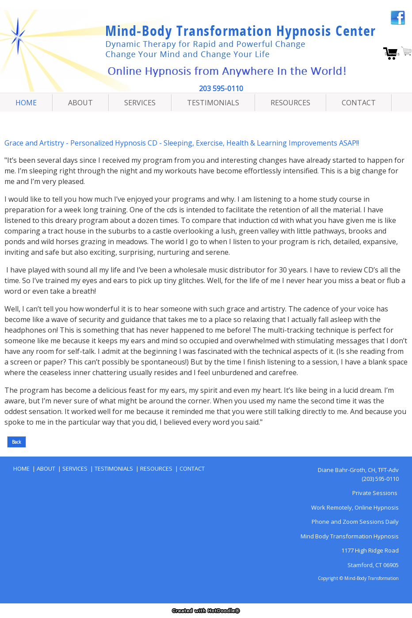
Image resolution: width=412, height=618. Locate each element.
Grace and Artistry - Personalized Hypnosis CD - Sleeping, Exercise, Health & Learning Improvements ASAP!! (181, 143)
